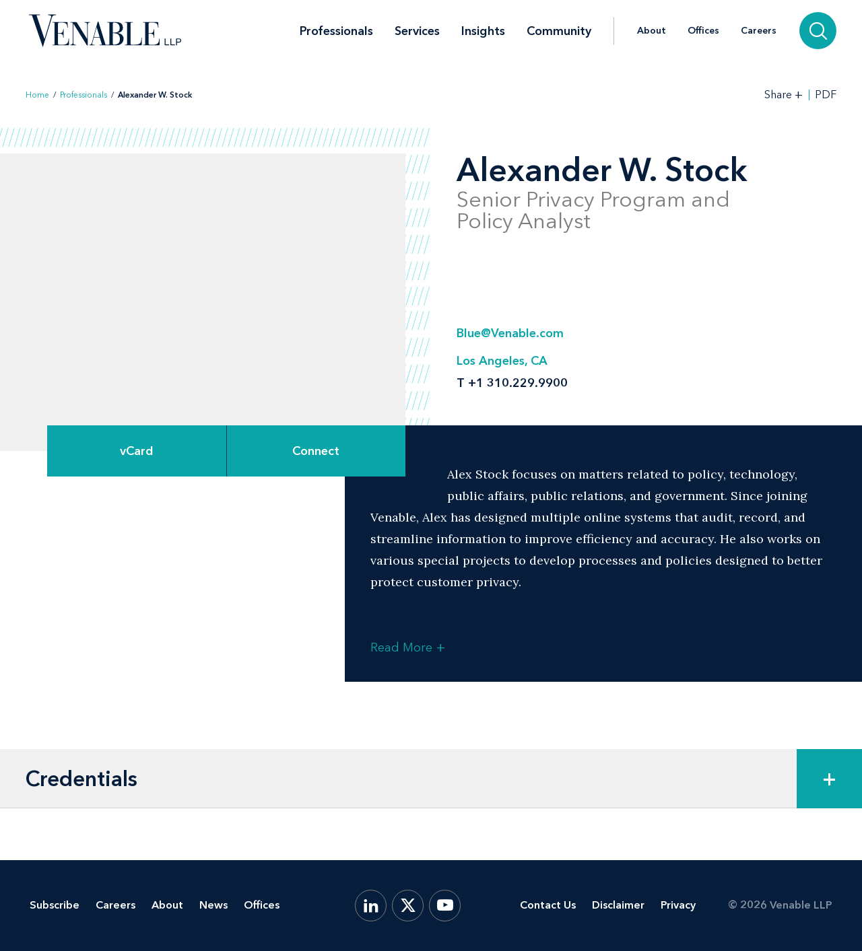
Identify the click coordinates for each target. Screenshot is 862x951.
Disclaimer (618, 905)
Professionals (336, 31)
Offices (703, 31)
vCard (137, 451)
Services (417, 31)
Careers (758, 31)
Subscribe (54, 905)
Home (37, 95)
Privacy (678, 905)
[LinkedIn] (371, 905)
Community (559, 31)
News (213, 905)
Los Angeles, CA (502, 360)
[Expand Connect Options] (316, 451)
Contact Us (548, 905)
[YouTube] (445, 905)
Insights (483, 31)
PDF (825, 95)
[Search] (817, 30)
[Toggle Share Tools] (784, 94)
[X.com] (408, 905)
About (651, 31)
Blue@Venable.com (510, 333)
